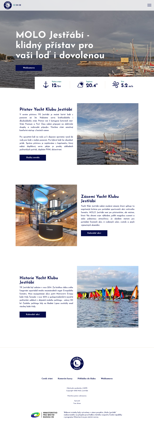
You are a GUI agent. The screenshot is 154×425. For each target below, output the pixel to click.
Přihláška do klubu (87, 379)
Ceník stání (47, 379)
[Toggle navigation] (149, 5)
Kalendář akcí (94, 233)
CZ (14, 5)
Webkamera (29, 68)
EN (17, 5)
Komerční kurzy (65, 379)
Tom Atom (77, 403)
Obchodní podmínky (74, 388)
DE (20, 5)
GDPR (85, 388)
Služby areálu (32, 158)
